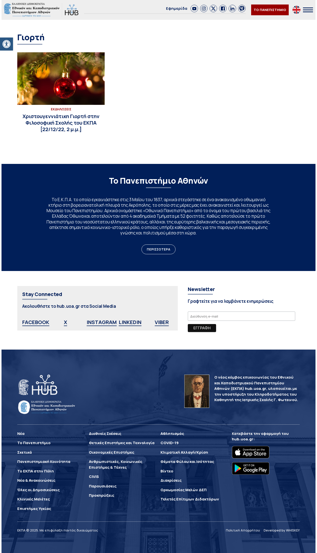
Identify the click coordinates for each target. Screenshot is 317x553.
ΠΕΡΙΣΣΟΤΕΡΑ (158, 249)
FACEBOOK (35, 322)
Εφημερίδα (176, 8)
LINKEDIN (130, 322)
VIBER (162, 322)
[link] (194, 8)
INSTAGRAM (102, 322)
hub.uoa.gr (242, 439)
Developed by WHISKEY (282, 530)
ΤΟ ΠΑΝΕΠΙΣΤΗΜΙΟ (270, 10)
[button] (6, 44)
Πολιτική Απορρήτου (243, 530)
